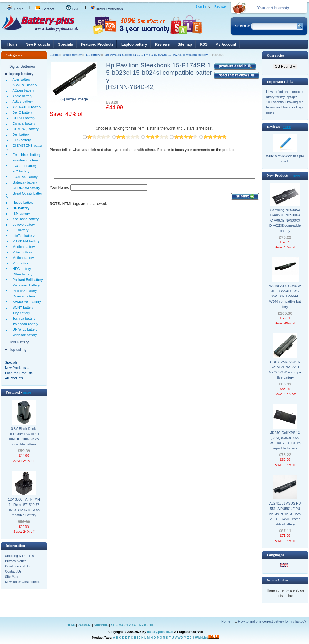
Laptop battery (134, 44)
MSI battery (20, 263)
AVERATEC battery (26, 107)
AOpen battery (22, 90)
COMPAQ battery (25, 129)
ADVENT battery (24, 85)
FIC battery (20, 171)
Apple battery (21, 96)
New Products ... (17, 367)
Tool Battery (19, 342)
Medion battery (23, 246)
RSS (204, 44)
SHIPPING (101, 625)
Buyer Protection (107, 9)
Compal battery (23, 123)
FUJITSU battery (24, 177)
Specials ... (13, 362)
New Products (37, 44)
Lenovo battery (23, 224)
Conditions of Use (18, 566)
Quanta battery (23, 296)
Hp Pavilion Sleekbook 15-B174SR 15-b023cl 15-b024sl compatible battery (156, 54)
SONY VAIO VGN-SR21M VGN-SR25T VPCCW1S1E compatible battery (285, 369)
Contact (44, 9)
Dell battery (20, 134)
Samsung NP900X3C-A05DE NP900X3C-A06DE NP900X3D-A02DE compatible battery (285, 220)
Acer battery (21, 79)
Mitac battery (21, 252)
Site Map (11, 576)
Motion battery (22, 257)
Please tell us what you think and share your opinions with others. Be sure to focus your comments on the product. (142, 150)
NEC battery (21, 269)
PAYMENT (85, 625)
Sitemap (184, 44)
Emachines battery (25, 155)
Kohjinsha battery (25, 219)
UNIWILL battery (24, 329)
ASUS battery (22, 101)
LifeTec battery (23, 235)
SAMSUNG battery (26, 302)
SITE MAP (118, 625)
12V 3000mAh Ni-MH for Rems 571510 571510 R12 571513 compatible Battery (24, 507)
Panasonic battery (25, 285)
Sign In (200, 6)
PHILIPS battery (24, 291)
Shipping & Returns (19, 556)
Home (15, 9)
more (27, 392)
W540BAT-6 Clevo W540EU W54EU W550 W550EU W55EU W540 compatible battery (285, 296)
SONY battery (22, 307)
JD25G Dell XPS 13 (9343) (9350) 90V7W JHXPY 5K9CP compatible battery (284, 440)
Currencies (275, 55)
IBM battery (20, 213)
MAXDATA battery (25, 241)
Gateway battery (24, 182)
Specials (65, 44)
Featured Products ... (20, 373)
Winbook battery (24, 335)
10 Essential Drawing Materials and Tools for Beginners (284, 107)
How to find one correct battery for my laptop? (272, 621)
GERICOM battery (25, 188)
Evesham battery (24, 160)
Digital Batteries (22, 66)
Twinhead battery (24, 324)
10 (151, 625)
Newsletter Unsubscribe (22, 582)
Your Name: (59, 192)
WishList (201, 637)
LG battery (19, 230)
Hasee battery (22, 202)
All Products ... (16, 378)
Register (220, 6)
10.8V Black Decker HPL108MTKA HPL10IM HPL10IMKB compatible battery (24, 436)
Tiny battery (20, 313)
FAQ (72, 9)
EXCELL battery (24, 166)
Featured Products (97, 44)
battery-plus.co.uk (160, 632)
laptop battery (72, 54)
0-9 (192, 637)
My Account (226, 44)
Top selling (18, 349)
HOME (71, 625)
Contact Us (13, 571)
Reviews (162, 44)
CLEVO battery (23, 118)
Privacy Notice (15, 561)
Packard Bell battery (27, 280)
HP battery (93, 54)
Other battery (21, 274)
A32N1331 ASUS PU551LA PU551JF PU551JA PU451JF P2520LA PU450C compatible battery (285, 514)
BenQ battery (21, 112)
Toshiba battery (23, 318)
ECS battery (21, 140)
